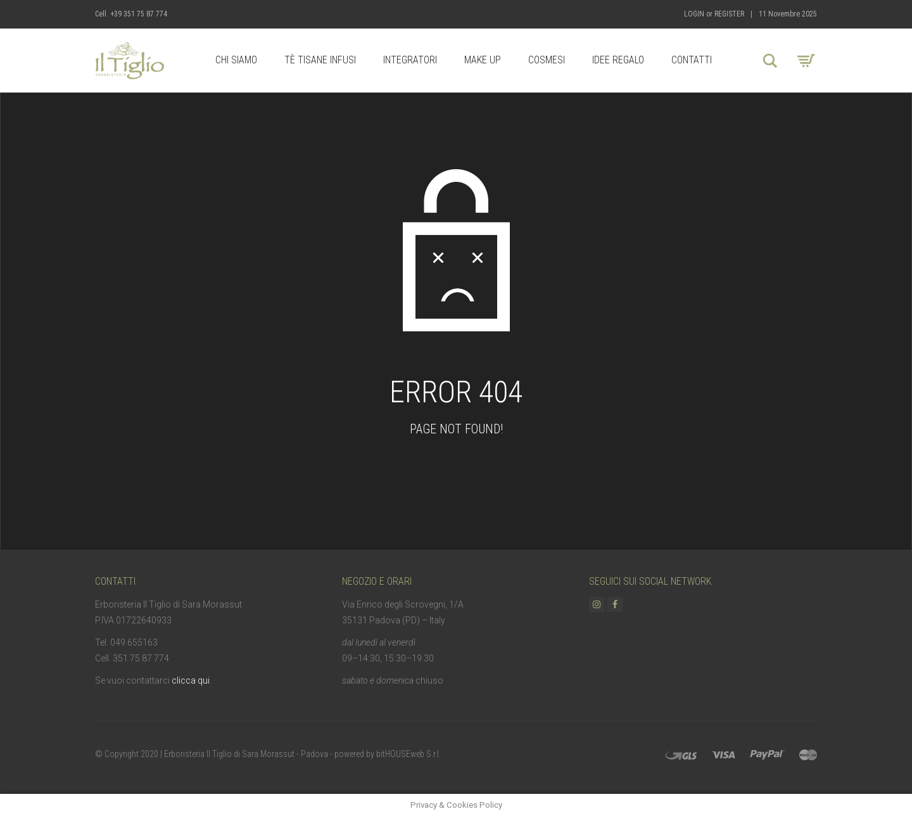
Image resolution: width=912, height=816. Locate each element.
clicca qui (191, 680)
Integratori (410, 60)
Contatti (691, 60)
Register (729, 14)
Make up (482, 60)
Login (694, 14)
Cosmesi (546, 60)
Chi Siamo (236, 60)
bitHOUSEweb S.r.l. (408, 754)
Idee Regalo (618, 60)
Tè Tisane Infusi (320, 60)
